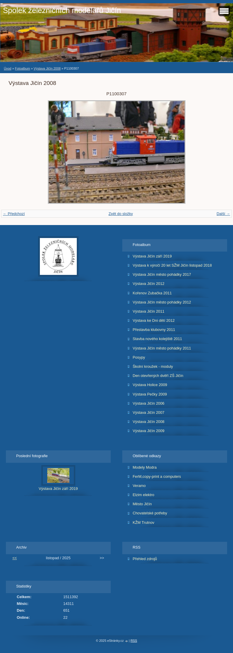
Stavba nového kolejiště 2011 (157, 339)
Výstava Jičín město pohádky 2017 (162, 274)
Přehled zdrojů (145, 559)
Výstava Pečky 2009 (150, 394)
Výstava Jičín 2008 (47, 68)
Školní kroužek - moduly (153, 366)
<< (14, 558)
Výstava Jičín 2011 (148, 311)
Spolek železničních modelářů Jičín (62, 10)
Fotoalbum (22, 68)
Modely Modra (145, 467)
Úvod (7, 68)
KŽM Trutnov (143, 522)
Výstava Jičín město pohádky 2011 (162, 348)
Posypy (139, 357)
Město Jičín (142, 504)
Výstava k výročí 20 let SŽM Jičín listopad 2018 (172, 265)
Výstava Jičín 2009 (148, 431)
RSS (134, 640)
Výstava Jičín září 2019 (152, 256)
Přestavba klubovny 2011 (154, 329)
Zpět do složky (120, 213)
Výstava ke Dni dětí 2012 (154, 320)
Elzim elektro (143, 495)
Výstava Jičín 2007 (148, 412)
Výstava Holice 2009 (150, 385)
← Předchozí (14, 213)
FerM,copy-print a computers (157, 476)
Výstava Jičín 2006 (148, 403)
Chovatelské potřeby (150, 513)
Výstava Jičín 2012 (148, 283)
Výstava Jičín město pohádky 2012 (162, 302)
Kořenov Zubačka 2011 (152, 293)
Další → (223, 213)
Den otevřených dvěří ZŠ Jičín (158, 375)
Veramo (139, 485)
